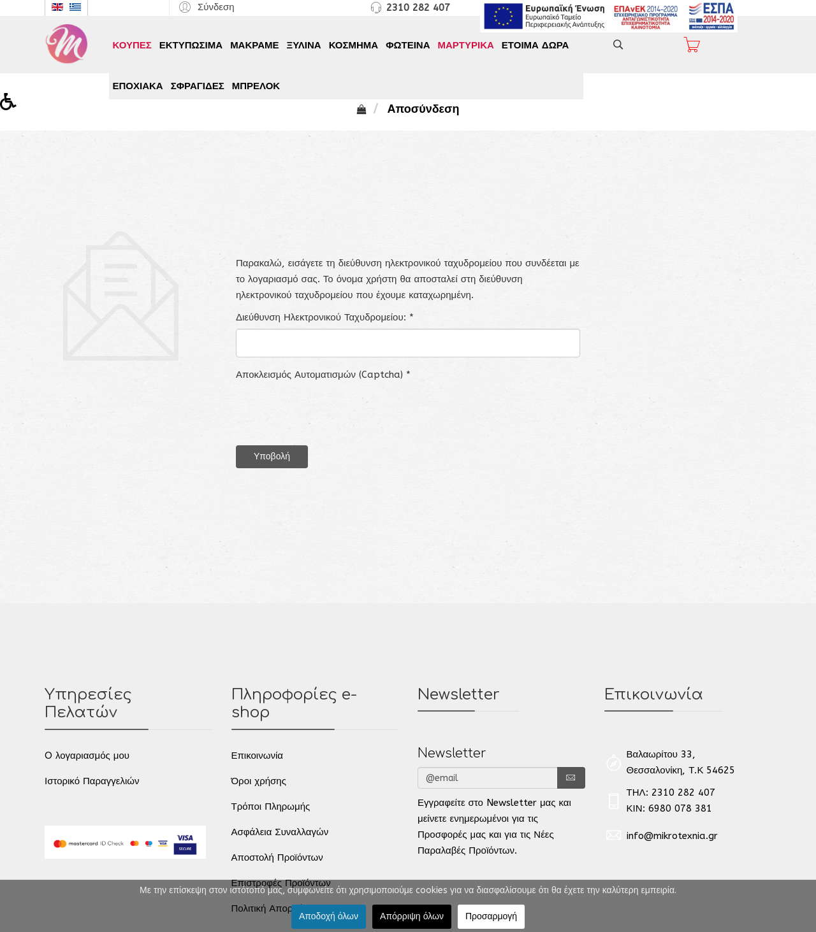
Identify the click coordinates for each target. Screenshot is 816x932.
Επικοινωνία (257, 755)
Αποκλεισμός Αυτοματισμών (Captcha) (323, 374)
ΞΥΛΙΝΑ (304, 45)
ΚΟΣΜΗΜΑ (353, 45)
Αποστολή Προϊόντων (277, 857)
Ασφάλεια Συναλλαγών (280, 832)
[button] (205, 6)
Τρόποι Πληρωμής (270, 806)
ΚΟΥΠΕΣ (132, 45)
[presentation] (333, 411)
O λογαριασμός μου (87, 755)
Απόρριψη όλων (412, 916)
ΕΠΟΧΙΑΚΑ (138, 86)
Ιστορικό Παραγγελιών (92, 781)
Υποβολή (272, 456)
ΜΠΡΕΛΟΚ (256, 86)
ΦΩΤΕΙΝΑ (408, 45)
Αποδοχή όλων (328, 916)
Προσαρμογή (491, 916)
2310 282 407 (418, 7)
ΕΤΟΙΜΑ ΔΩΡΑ (535, 45)
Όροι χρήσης (258, 781)
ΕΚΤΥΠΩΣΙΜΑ (190, 45)
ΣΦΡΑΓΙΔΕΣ (197, 86)
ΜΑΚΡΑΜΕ (254, 45)
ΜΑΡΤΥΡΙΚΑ (465, 45)
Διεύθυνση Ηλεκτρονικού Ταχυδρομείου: (325, 317)
